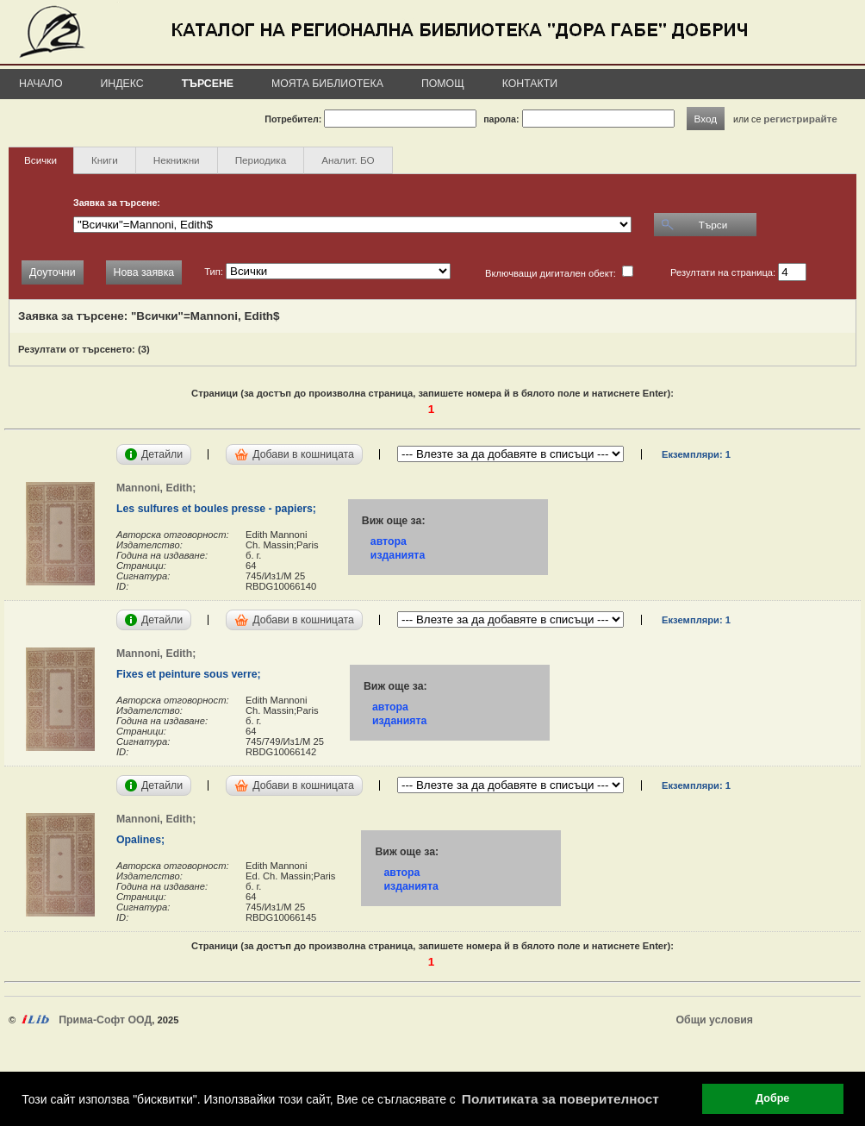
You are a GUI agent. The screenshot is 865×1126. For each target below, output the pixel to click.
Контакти (529, 84)
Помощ (442, 84)
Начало (41, 84)
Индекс (122, 84)
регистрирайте (800, 118)
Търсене (207, 84)
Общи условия (714, 1020)
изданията (397, 555)
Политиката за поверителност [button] (560, 1099)
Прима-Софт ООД (105, 1020)
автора (388, 541)
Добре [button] (772, 1098)
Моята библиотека (327, 84)
